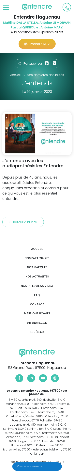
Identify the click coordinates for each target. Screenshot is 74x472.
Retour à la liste (23, 222)
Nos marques (37, 267)
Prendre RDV (37, 44)
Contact (37, 304)
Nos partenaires (37, 258)
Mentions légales (37, 313)
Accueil (37, 249)
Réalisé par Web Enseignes (28, 462)
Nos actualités (37, 276)
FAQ (37, 295)
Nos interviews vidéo (37, 286)
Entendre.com (37, 322)
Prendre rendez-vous (29, 466)
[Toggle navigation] (6, 7)
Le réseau (37, 332)
